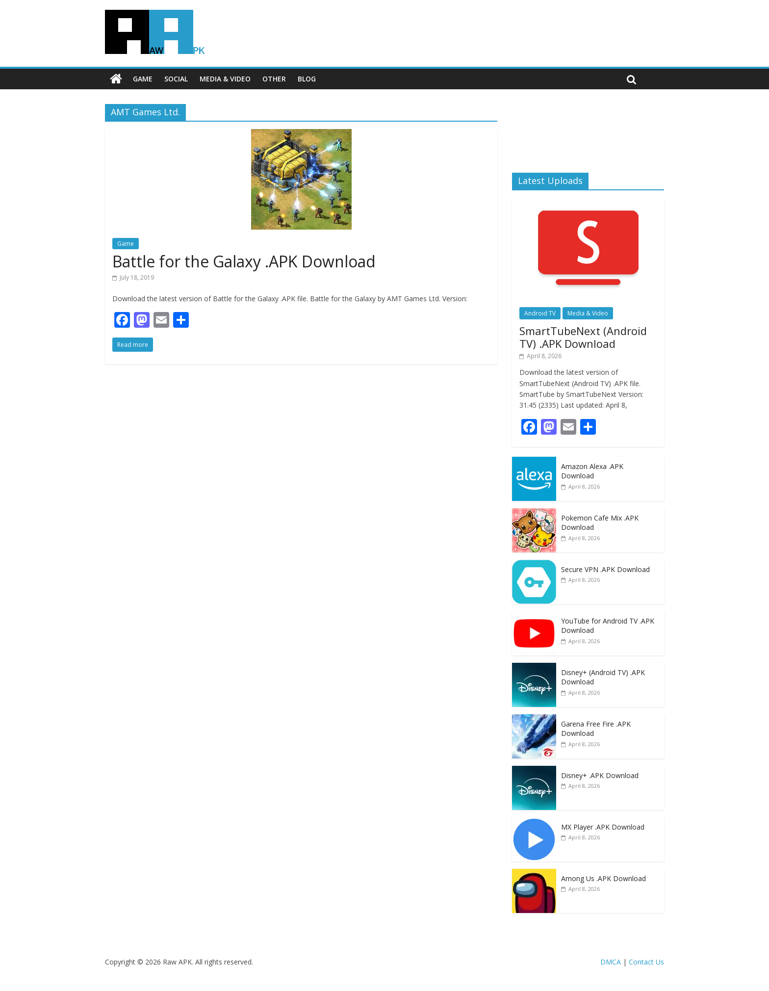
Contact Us (646, 961)
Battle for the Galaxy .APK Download (244, 261)
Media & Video (225, 78)
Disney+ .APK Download (600, 775)
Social (176, 78)
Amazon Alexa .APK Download (592, 471)
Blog (307, 78)
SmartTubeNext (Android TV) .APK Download (583, 337)
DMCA (610, 961)
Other (274, 78)
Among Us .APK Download (603, 878)
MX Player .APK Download (602, 827)
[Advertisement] (588, 130)
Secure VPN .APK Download (605, 569)
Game (143, 78)
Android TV (540, 313)
